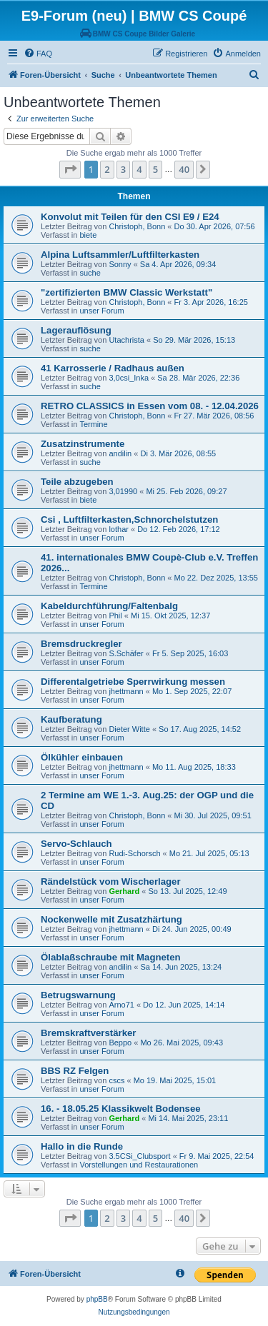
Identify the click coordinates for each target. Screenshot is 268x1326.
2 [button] (106, 169)
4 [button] (139, 169)
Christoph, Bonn (137, 226)
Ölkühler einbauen (82, 757)
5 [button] (155, 169)
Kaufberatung (71, 719)
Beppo (120, 1042)
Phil (115, 615)
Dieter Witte (129, 729)
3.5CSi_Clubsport (139, 1156)
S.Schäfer (126, 653)
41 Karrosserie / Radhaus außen (112, 368)
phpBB (97, 1299)
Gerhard (124, 891)
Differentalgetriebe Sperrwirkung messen (133, 681)
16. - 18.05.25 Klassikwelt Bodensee (121, 1108)
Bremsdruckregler (81, 643)
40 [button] (184, 169)
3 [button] (123, 169)
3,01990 (123, 491)
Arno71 (121, 1004)
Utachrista (126, 340)
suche (89, 272)
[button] (70, 169)
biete (87, 235)
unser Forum (101, 310)
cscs (116, 1080)
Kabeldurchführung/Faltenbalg (109, 606)
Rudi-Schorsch (134, 853)
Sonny (120, 264)
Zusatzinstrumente (82, 443)
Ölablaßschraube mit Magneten (111, 957)
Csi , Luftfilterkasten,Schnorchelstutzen (129, 519)
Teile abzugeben (77, 481)
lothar (119, 529)
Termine (93, 424)
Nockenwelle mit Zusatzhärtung (111, 919)
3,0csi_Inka (129, 377)
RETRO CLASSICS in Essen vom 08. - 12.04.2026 (150, 406)
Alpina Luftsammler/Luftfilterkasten (120, 254)
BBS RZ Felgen (75, 1070)
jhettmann (126, 691)
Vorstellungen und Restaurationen (138, 1164)
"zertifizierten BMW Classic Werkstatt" (126, 292)
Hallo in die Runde (82, 1146)
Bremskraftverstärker (88, 1033)
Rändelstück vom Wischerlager (111, 881)
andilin (120, 453)
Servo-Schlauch (76, 843)
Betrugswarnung (78, 995)
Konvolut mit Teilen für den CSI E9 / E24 (130, 216)
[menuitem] (38, 53)
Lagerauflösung (76, 330)
